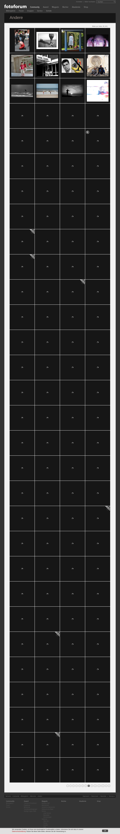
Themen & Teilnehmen (30, 803)
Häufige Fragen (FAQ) (30, 811)
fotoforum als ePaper (47, 809)
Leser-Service (47, 813)
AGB (44, 827)
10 (95, 786)
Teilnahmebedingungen (30, 809)
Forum (21, 11)
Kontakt (45, 825)
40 (103, 26)
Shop (86, 7)
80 (106, 26)
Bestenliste (27, 807)
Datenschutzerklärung (19, 831)
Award (45, 7)
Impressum (86, 796)
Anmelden (79, 2)
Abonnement (45, 805)
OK (105, 831)
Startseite (8, 796)
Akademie (76, 7)
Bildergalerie (10, 11)
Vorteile (49, 11)
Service (40, 11)
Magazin (55, 7)
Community (34, 7)
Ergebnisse (27, 805)
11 (99, 786)
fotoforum (44, 819)
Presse (45, 823)
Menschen (33, 796)
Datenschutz (94, 796)
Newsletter (103, 796)
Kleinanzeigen (47, 817)
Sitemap (111, 796)
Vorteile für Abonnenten (48, 807)
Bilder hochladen (90, 2)
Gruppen (30, 11)
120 (109, 26)
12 (103, 786)
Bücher (65, 7)
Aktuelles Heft (45, 803)
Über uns (46, 821)
